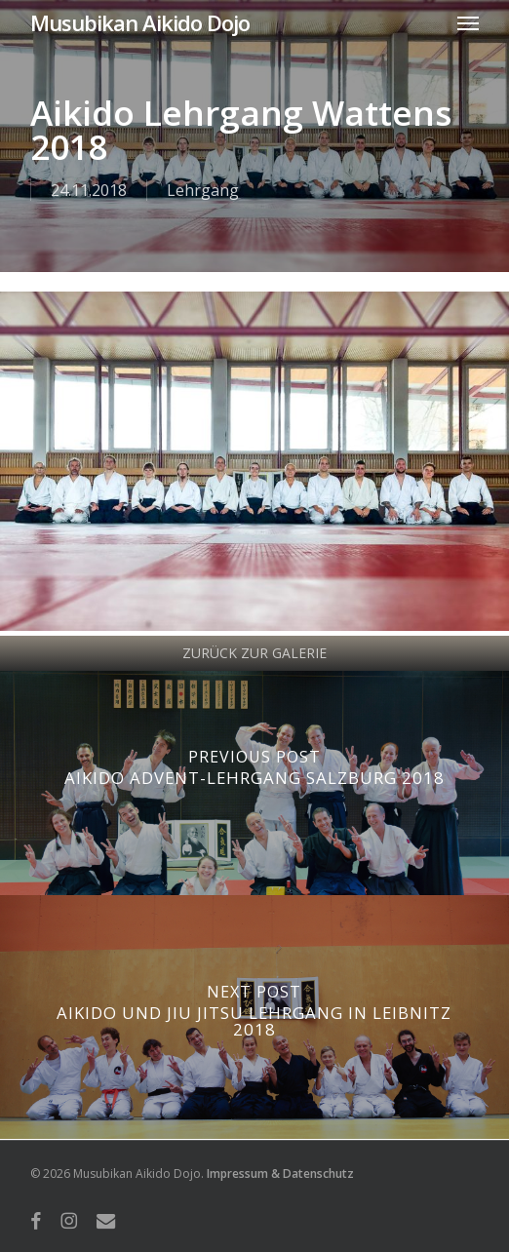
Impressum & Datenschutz (280, 1173)
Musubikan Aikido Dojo (140, 22)
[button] (468, 22)
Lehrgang (203, 190)
